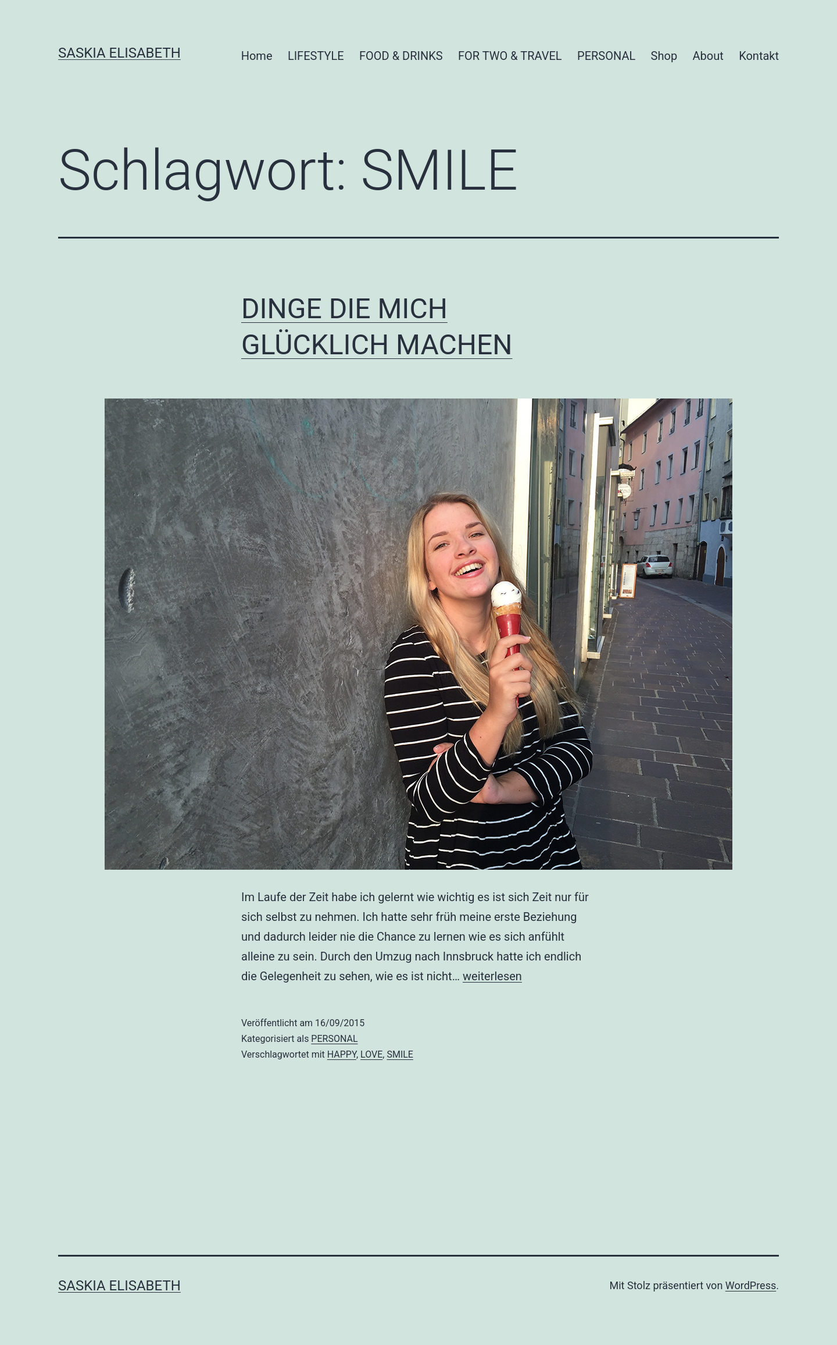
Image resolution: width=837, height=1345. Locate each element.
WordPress (750, 1285)
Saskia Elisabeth (119, 53)
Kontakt (759, 56)
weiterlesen (492, 976)
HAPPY (341, 1054)
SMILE (400, 1054)
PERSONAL (606, 56)
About (708, 56)
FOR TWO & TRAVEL (510, 56)
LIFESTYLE (316, 56)
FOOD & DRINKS (401, 56)
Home (257, 56)
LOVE (371, 1054)
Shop (664, 56)
